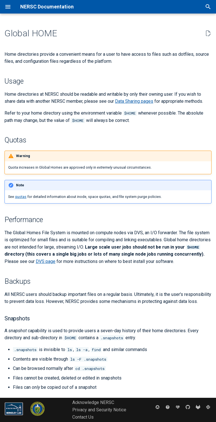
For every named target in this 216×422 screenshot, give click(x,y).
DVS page (45, 261)
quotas (20, 197)
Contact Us (83, 417)
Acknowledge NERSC (93, 402)
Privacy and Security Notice (99, 409)
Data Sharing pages (134, 101)
